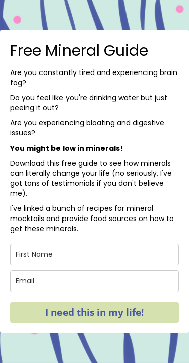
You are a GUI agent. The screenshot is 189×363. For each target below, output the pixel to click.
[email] (94, 281)
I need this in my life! (94, 312)
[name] (94, 254)
